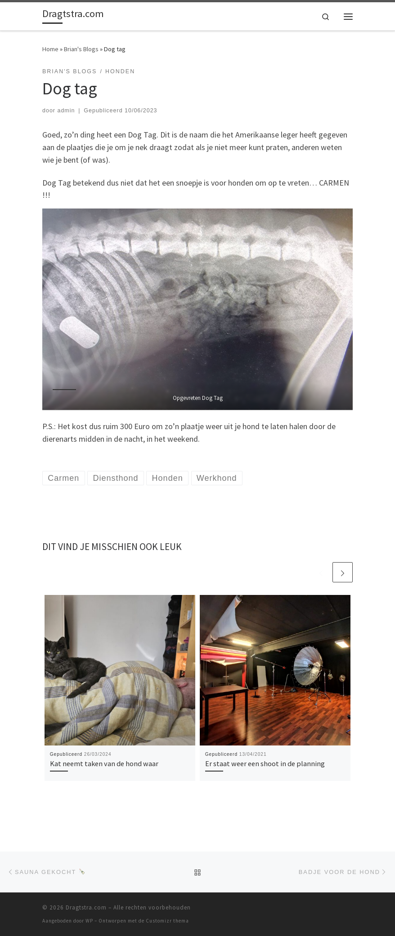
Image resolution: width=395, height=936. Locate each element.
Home (50, 49)
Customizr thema (167, 921)
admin (66, 110)
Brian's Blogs (81, 49)
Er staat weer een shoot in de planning (265, 763)
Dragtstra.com (86, 907)
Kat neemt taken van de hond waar (104, 763)
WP (89, 921)
